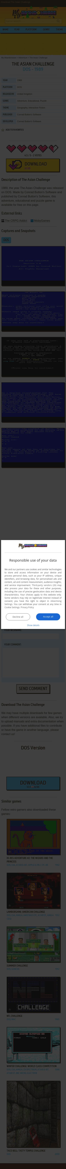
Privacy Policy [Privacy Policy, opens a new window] (27, 607)
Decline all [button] (17, 616)
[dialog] (33, 584)
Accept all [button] (48, 616)
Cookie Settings (12, 607)
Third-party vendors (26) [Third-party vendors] (44, 585)
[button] (33, 625)
